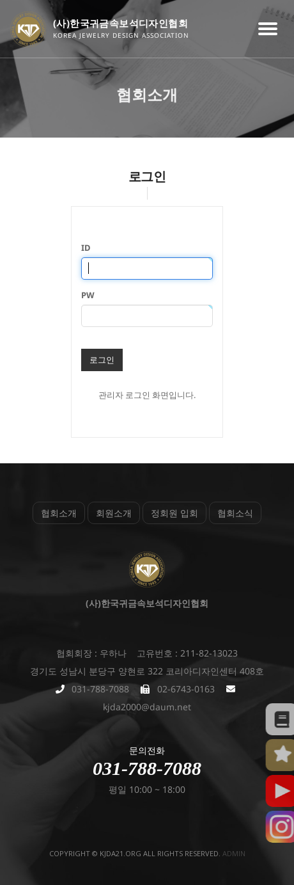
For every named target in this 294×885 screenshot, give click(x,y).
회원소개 (114, 513)
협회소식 (235, 513)
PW (88, 295)
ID (86, 247)
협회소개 (59, 513)
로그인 (101, 359)
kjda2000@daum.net (147, 707)
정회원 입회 (174, 513)
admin (233, 853)
